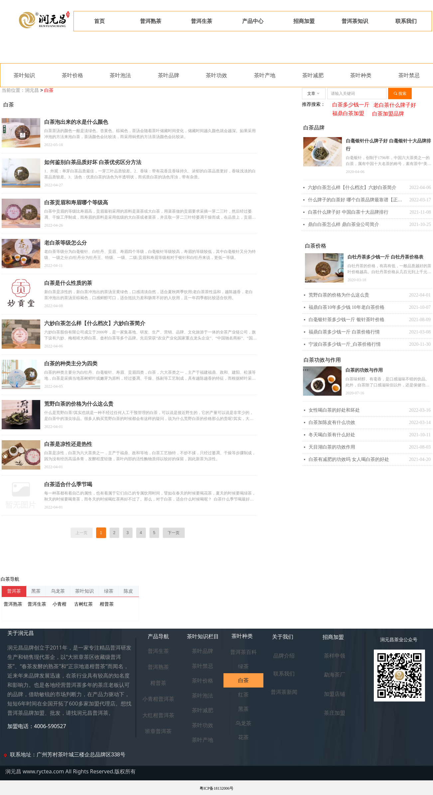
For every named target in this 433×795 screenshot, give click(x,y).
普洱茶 (14, 591)
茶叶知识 (84, 591)
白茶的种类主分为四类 (70, 363)
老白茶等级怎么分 (65, 243)
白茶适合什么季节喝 (68, 484)
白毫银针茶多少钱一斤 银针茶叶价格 (346, 319)
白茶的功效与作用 (364, 370)
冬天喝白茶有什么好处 (332, 434)
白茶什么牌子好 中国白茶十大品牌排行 (348, 212)
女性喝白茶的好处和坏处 (334, 410)
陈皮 (128, 591)
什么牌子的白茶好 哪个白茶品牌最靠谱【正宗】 (357, 199)
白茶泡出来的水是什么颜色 (76, 122)
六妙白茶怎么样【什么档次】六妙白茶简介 (94, 323)
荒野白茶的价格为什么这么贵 (339, 295)
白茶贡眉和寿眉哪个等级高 (76, 202)
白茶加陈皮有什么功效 (332, 422)
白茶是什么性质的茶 (68, 283)
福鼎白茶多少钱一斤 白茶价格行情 (344, 331)
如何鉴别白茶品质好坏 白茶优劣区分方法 (92, 162)
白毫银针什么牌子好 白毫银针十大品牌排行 (388, 144)
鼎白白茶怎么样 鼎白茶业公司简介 (343, 224)
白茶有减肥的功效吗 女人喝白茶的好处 (349, 459)
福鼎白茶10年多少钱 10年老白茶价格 (346, 307)
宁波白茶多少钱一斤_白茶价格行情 (345, 344)
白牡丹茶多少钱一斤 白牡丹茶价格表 (385, 257)
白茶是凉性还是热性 (68, 444)
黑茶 (36, 591)
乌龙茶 (58, 591)
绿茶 (108, 591)
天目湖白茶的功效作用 (332, 447)
